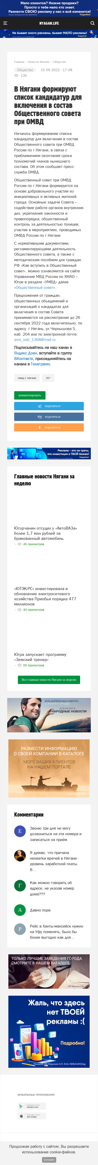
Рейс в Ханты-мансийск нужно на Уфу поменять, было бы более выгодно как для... (56, 932)
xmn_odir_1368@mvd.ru (35, 339)
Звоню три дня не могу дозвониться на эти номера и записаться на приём (56, 834)
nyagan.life (49, 23)
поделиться (49, 406)
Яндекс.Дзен (25, 353)
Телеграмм (40, 364)
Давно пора (40, 910)
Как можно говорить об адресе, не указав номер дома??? (52, 888)
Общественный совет (34, 287)
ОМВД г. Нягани (27, 378)
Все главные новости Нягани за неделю (49, 679)
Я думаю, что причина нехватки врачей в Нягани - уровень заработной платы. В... (54, 861)
